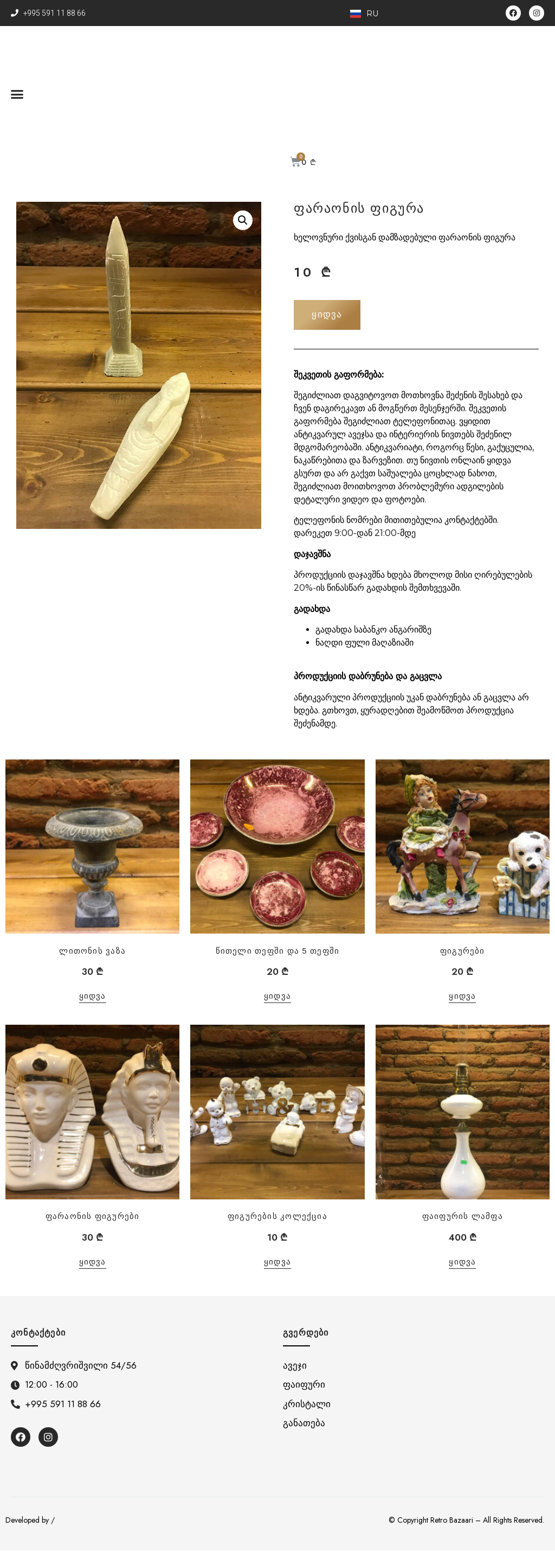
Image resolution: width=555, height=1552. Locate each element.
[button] (17, 94)
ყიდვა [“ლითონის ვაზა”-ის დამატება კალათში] (92, 998)
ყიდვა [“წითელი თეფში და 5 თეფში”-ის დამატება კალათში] (277, 998)
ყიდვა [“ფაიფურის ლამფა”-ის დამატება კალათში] (462, 1263)
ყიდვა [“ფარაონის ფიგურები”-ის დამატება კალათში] (92, 1263)
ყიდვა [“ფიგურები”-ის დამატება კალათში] (462, 998)
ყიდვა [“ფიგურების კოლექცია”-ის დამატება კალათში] (277, 1263)
